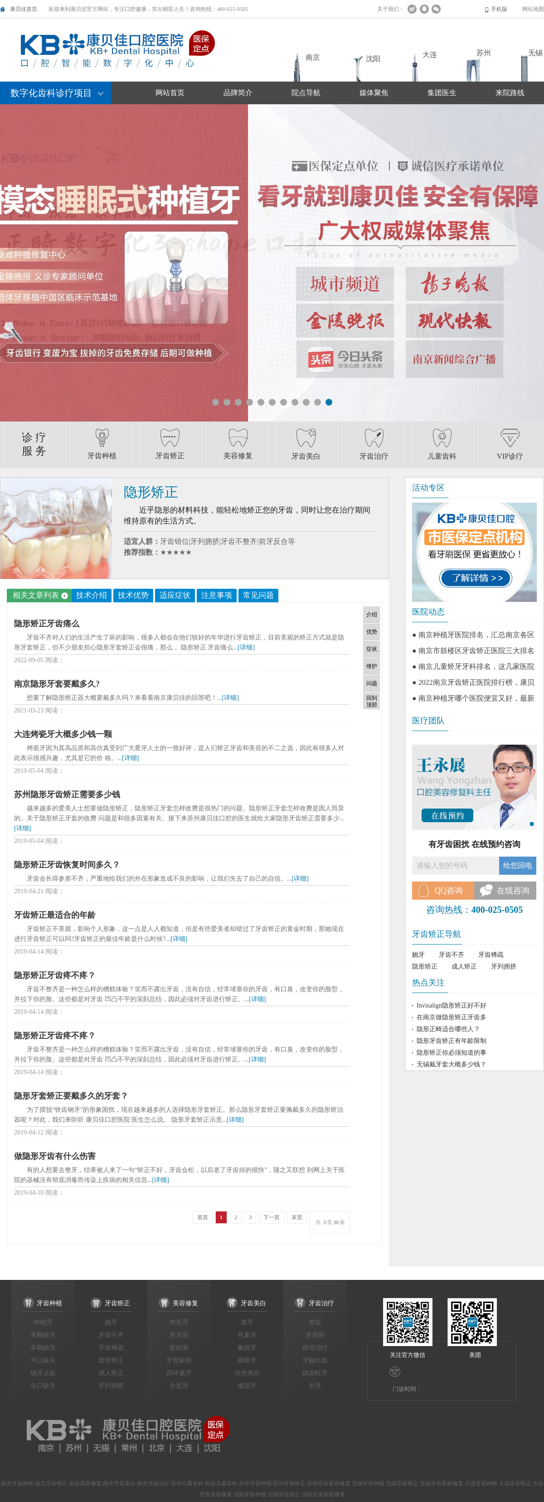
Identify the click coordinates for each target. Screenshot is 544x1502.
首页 (202, 1217)
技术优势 (133, 595)
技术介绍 (91, 595)
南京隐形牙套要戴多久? (57, 683)
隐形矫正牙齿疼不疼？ (55, 975)
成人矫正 (464, 966)
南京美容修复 (85, 1483)
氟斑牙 (247, 1347)
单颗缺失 (43, 1335)
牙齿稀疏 (491, 954)
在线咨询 (513, 890)
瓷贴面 (179, 1347)
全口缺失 (43, 1385)
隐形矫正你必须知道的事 (451, 1052)
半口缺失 (43, 1360)
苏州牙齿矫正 (289, 1483)
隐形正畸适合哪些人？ (448, 1029)
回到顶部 (371, 701)
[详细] (246, 647)
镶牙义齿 (43, 1373)
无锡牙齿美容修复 (441, 1483)
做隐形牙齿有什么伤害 (55, 1156)
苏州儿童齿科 (187, 1483)
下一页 (271, 1217)
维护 (371, 666)
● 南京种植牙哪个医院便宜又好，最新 (473, 698)
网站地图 (533, 9)
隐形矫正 (424, 966)
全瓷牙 (179, 1385)
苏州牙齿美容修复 (328, 1483)
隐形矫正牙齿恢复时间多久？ (67, 864)
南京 (313, 57)
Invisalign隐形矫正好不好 (451, 1005)
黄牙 (247, 1322)
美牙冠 (179, 1335)
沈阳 (373, 59)
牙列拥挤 (503, 966)
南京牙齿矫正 (51, 1483)
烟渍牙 (247, 1385)
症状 (371, 649)
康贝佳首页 (23, 9)
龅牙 (418, 954)
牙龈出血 (315, 1360)
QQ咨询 (449, 890)
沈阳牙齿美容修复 (323, 1494)
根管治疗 (315, 1347)
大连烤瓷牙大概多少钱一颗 (63, 734)
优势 (371, 632)
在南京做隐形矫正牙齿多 (451, 1017)
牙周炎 (315, 1335)
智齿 (315, 1322)
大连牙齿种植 (481, 1483)
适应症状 (175, 595)
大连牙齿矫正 (515, 1483)
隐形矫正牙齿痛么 (46, 623)
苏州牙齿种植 (255, 1483)
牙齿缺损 (179, 1360)
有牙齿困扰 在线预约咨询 (474, 844)
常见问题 (258, 595)
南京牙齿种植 (17, 1483)
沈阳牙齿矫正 (283, 1494)
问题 (371, 683)
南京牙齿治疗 (153, 1483)
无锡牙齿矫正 (402, 1483)
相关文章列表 (40, 595)
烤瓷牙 (179, 1322)
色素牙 (247, 1335)
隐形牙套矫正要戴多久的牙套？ (71, 1095)
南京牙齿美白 (119, 1483)
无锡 (535, 53)
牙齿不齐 (451, 954)
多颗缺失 (43, 1347)
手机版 (499, 9)
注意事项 (216, 595)
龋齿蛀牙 (315, 1373)
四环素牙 (179, 1373)
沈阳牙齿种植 (249, 1494)
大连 (430, 54)
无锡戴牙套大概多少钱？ (451, 1064)
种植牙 (43, 1322)
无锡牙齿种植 (368, 1483)
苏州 (483, 53)
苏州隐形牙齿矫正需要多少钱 (67, 794)
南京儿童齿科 (221, 1483)
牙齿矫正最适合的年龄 (55, 915)
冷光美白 (247, 1373)
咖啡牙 (247, 1360)
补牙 (315, 1385)
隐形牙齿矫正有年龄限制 (451, 1040)
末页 (296, 1217)
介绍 (371, 614)
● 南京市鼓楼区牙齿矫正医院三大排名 (473, 650)
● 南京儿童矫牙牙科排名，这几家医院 (473, 666)
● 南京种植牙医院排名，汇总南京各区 (473, 635)
